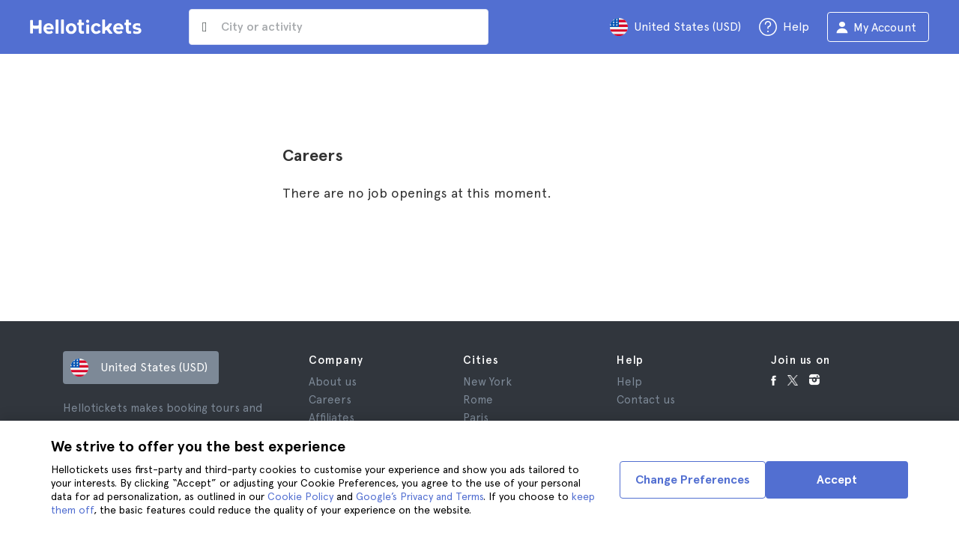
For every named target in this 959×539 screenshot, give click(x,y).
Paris (475, 417)
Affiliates (331, 417)
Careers (330, 399)
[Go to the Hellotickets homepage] (88, 27)
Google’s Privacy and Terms (419, 496)
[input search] (338, 27)
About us (333, 382)
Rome (478, 399)
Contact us (646, 399)
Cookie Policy (300, 496)
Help (629, 382)
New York (487, 382)
